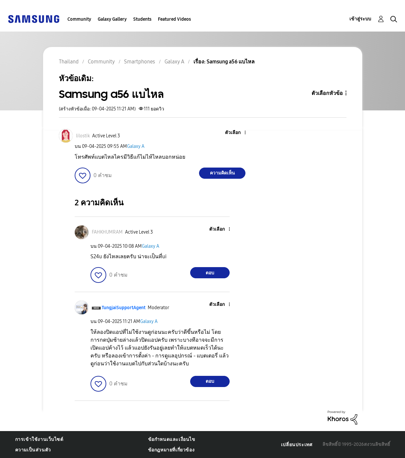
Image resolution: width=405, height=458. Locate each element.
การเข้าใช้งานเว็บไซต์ (39, 439)
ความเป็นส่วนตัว (33, 450)
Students (142, 19)
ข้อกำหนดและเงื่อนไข (171, 439)
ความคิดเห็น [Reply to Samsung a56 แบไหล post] (222, 173)
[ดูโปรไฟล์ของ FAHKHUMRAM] (107, 232)
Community (79, 19)
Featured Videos (174, 19)
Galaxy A (135, 146)
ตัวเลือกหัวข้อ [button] (327, 93)
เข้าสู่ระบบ (360, 19)
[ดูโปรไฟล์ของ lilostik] (83, 136)
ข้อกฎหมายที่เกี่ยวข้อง (171, 450)
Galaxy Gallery (112, 19)
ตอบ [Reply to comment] (210, 273)
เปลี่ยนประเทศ (297, 444)
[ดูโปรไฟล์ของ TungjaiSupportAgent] (123, 307)
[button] (234, 133)
